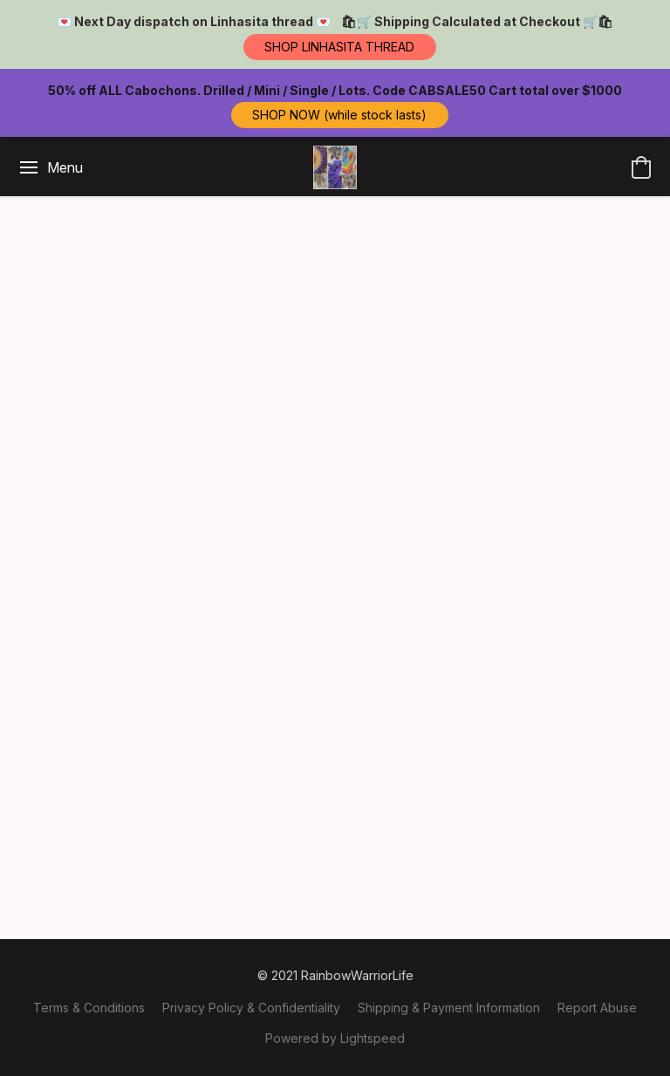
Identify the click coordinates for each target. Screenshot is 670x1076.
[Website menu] (50, 167)
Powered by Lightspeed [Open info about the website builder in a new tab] (335, 1038)
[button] (339, 47)
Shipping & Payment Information (449, 1007)
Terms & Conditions (89, 1007)
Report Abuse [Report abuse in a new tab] (597, 1007)
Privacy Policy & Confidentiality (251, 1007)
